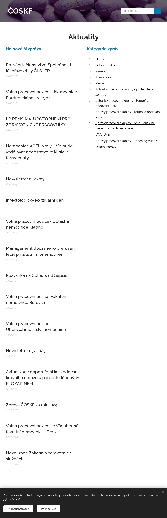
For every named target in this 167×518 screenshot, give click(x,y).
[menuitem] (59, 11)
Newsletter (103, 59)
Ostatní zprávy (105, 146)
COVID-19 (103, 134)
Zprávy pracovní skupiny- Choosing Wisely (126, 140)
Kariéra (100, 71)
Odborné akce (105, 65)
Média (99, 83)
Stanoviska (103, 77)
